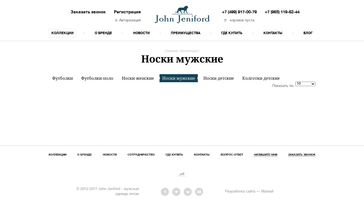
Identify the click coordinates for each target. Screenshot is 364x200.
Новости (141, 33)
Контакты (272, 33)
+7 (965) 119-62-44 (282, 12)
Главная (171, 50)
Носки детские (218, 78)
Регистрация (127, 12)
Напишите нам (265, 155)
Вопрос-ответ (232, 155)
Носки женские (138, 78)
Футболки (62, 78)
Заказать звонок (88, 12)
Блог (308, 33)
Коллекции (62, 33)
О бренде (103, 33)
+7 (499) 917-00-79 (239, 12)
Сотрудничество (141, 155)
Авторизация (128, 20)
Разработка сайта (240, 191)
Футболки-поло (97, 78)
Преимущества (185, 33)
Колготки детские (261, 78)
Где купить (231, 33)
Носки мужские (178, 78)
